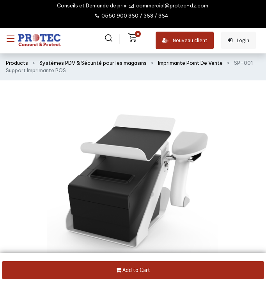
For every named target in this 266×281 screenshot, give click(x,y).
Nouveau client (184, 40)
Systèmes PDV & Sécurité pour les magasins (93, 63)
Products (17, 63)
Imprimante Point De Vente (190, 63)
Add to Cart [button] (133, 270)
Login (238, 40)
